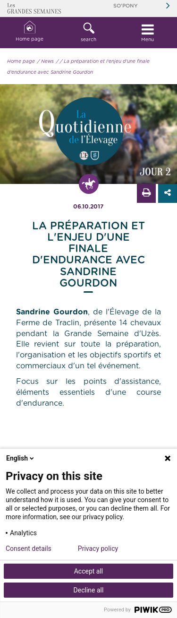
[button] (88, 32)
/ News (45, 61)
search (88, 32)
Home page (29, 31)
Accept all (88, 571)
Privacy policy (98, 548)
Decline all (89, 590)
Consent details (28, 548)
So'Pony (125, 6)
